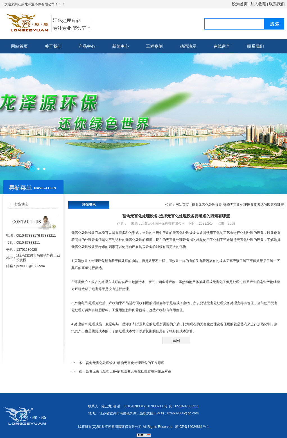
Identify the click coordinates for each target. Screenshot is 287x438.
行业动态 (21, 204)
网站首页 (19, 46)
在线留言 (221, 46)
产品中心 (86, 46)
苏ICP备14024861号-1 (192, 427)
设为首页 (240, 4)
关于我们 (53, 46)
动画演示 (188, 46)
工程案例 (154, 46)
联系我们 (277, 4)
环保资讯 (89, 205)
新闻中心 (120, 46)
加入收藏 (258, 4)
